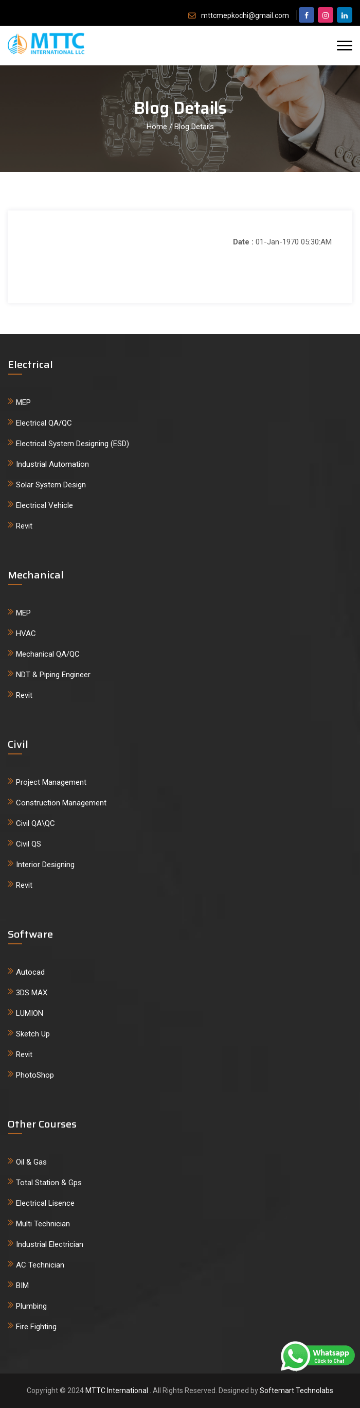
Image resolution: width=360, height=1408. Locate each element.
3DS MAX (31, 992)
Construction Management (61, 802)
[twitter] (325, 15)
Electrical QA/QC (44, 423)
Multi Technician (43, 1223)
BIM (22, 1285)
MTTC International (117, 1390)
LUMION (29, 1013)
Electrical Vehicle (44, 505)
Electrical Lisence (45, 1203)
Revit (24, 526)
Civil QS (28, 844)
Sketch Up (33, 1034)
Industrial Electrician (49, 1244)
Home (157, 126)
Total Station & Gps (49, 1182)
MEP (23, 402)
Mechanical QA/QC (48, 654)
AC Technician (40, 1265)
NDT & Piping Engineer (53, 674)
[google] (344, 15)
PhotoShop (35, 1075)
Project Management (51, 782)
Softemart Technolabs (296, 1390)
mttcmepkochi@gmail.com (245, 15)
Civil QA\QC (35, 823)
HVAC (26, 633)
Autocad (30, 972)
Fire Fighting (36, 1326)
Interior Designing (45, 864)
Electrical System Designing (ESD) (72, 443)
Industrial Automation (52, 464)
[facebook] (306, 15)
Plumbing (31, 1306)
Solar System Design (51, 484)
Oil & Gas (31, 1162)
